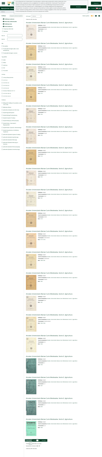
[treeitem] (12, 19)
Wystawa (6, 31)
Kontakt (93, 8)
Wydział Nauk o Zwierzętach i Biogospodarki (9, 124)
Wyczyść (12, 15)
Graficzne (5, 65)
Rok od (3, 35)
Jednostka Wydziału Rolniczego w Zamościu (10, 143)
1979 (41, 218)
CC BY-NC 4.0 (6, 82)
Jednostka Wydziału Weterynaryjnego (11, 146)
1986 (41, 344)
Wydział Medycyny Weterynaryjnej (11, 120)
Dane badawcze (8, 26)
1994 (41, 114)
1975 (41, 93)
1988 (41, 31)
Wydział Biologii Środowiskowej (10, 115)
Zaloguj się (96, 3)
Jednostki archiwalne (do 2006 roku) (11, 110)
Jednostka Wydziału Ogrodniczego (10, 137)
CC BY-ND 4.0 (6, 85)
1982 (41, 281)
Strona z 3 (36, 440)
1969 (41, 51)
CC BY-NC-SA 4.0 (7, 96)
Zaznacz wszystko (18, 15)
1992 (41, 177)
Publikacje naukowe (9, 19)
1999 (41, 427)
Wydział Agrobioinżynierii (8, 112)
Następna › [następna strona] (44, 440)
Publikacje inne (8, 24)
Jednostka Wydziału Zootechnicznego (11, 149)
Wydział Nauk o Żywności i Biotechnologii (12, 127)
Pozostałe (5, 70)
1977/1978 (42, 239)
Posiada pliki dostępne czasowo (10, 53)
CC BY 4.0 (5, 80)
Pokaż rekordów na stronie (33, 444)
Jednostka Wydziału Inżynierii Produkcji (11, 134)
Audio (4, 60)
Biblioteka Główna (7, 107)
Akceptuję (78, 6)
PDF (4, 68)
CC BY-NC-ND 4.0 (7, 93)
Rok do (3, 39)
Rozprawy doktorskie (8, 28)
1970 (41, 156)
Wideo (4, 62)
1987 (41, 302)
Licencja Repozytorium (8, 77)
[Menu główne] (3, 3)
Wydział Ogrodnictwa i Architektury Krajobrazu (11, 131)
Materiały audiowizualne (11, 21)
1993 (41, 135)
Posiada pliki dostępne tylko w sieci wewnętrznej (11, 49)
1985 (41, 72)
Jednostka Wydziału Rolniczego (10, 139)
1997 (41, 385)
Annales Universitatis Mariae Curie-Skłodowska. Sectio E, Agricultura (49, 23)
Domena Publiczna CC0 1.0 (9, 90)
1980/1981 (42, 260)
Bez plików (5, 46)
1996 (41, 364)
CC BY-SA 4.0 (6, 88)
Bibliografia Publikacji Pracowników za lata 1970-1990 (12, 103)
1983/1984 (42, 323)
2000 (41, 406)
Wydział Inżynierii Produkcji (9, 118)
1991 (41, 198)
